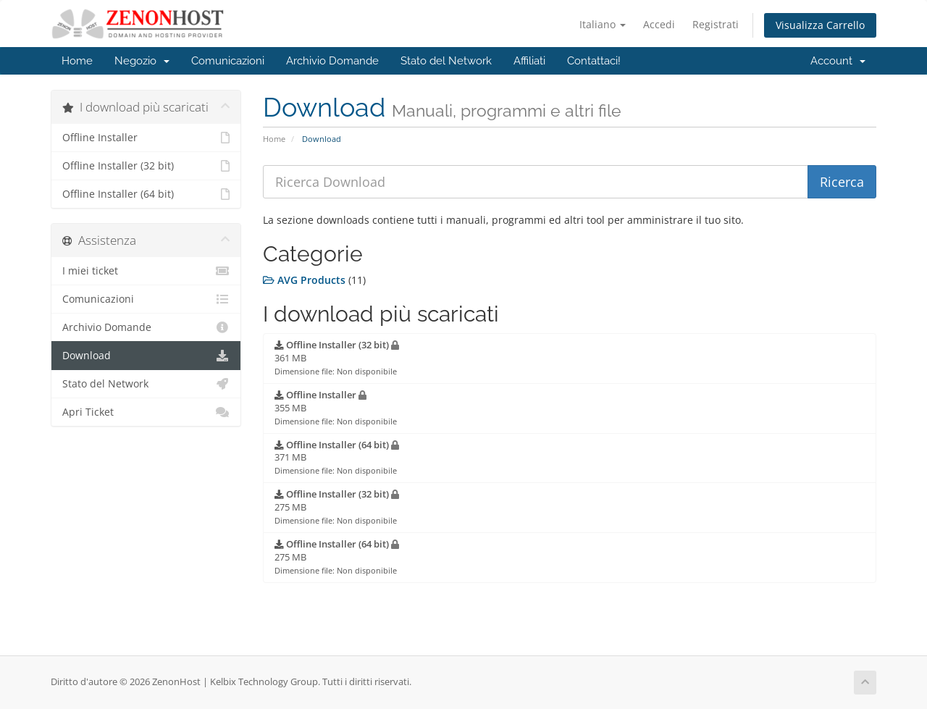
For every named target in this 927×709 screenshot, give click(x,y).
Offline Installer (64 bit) (146, 194)
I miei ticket (146, 271)
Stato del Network (446, 60)
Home (77, 60)
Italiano (602, 24)
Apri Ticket (146, 412)
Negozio (141, 60)
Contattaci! (594, 60)
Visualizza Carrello (820, 25)
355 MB (335, 408)
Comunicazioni (227, 60)
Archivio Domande (332, 60)
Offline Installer (146, 137)
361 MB (336, 358)
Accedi (659, 24)
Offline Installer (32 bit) (146, 166)
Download (146, 355)
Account (837, 60)
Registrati (715, 24)
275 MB (336, 507)
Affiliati (529, 60)
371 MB (336, 458)
